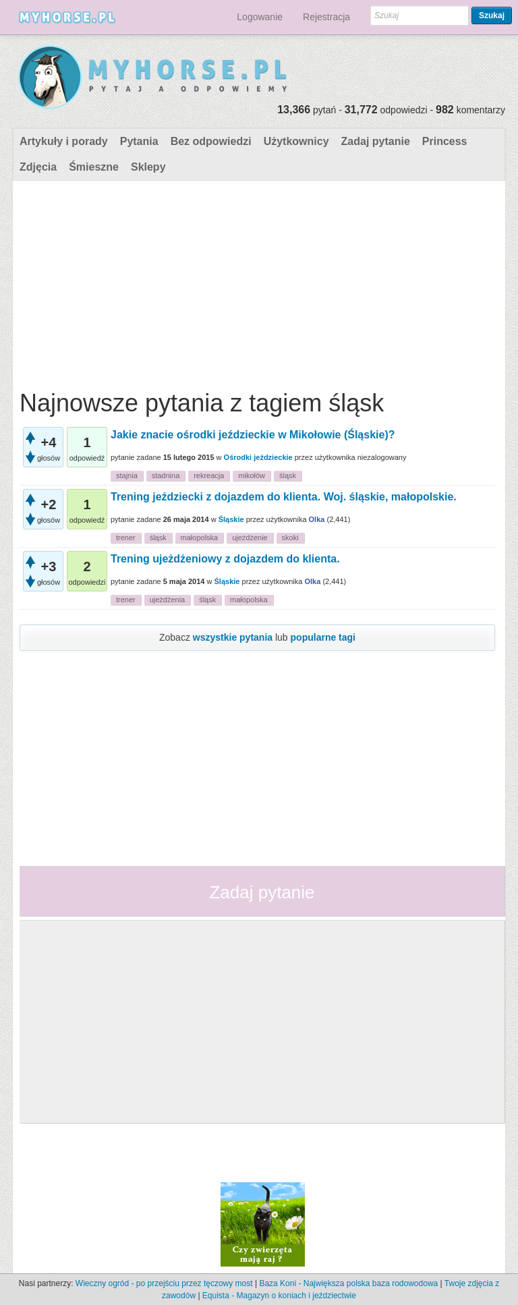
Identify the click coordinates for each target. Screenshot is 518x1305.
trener (126, 537)
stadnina (166, 475)
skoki (290, 537)
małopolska (200, 537)
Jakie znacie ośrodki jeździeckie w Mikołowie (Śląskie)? (253, 434)
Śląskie (231, 519)
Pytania (139, 141)
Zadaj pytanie (375, 141)
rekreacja (209, 475)
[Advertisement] (257, 281)
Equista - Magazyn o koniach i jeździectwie (279, 1295)
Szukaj (492, 15)
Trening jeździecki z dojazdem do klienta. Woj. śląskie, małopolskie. (284, 496)
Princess (444, 141)
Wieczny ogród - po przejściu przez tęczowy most (164, 1283)
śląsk (287, 475)
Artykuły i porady (64, 141)
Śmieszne (94, 167)
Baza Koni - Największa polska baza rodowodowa (348, 1283)
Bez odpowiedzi (211, 141)
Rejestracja (326, 16)
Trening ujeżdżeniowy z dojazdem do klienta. (225, 558)
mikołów (251, 475)
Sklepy (148, 167)
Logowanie (260, 16)
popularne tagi (323, 637)
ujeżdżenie (250, 537)
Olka (317, 519)
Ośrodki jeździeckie (258, 457)
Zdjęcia (38, 167)
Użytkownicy (296, 141)
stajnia (127, 475)
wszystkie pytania (232, 637)
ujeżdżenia (167, 600)
